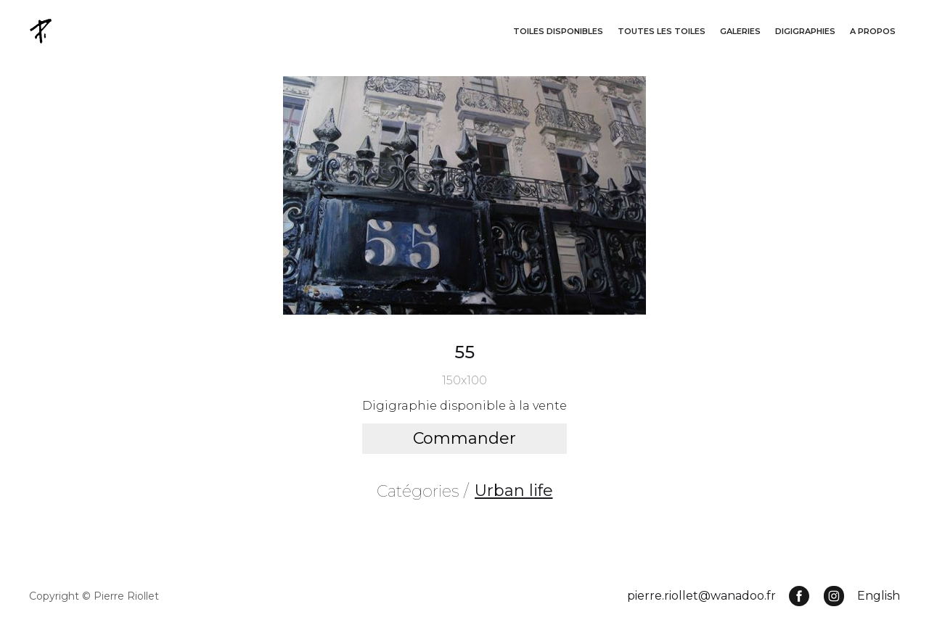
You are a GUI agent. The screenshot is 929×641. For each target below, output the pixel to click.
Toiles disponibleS (558, 31)
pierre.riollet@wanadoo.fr (701, 596)
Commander (464, 438)
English (878, 596)
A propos (873, 31)
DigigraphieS (805, 31)
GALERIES (740, 31)
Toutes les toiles (661, 31)
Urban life (514, 490)
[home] (42, 31)
